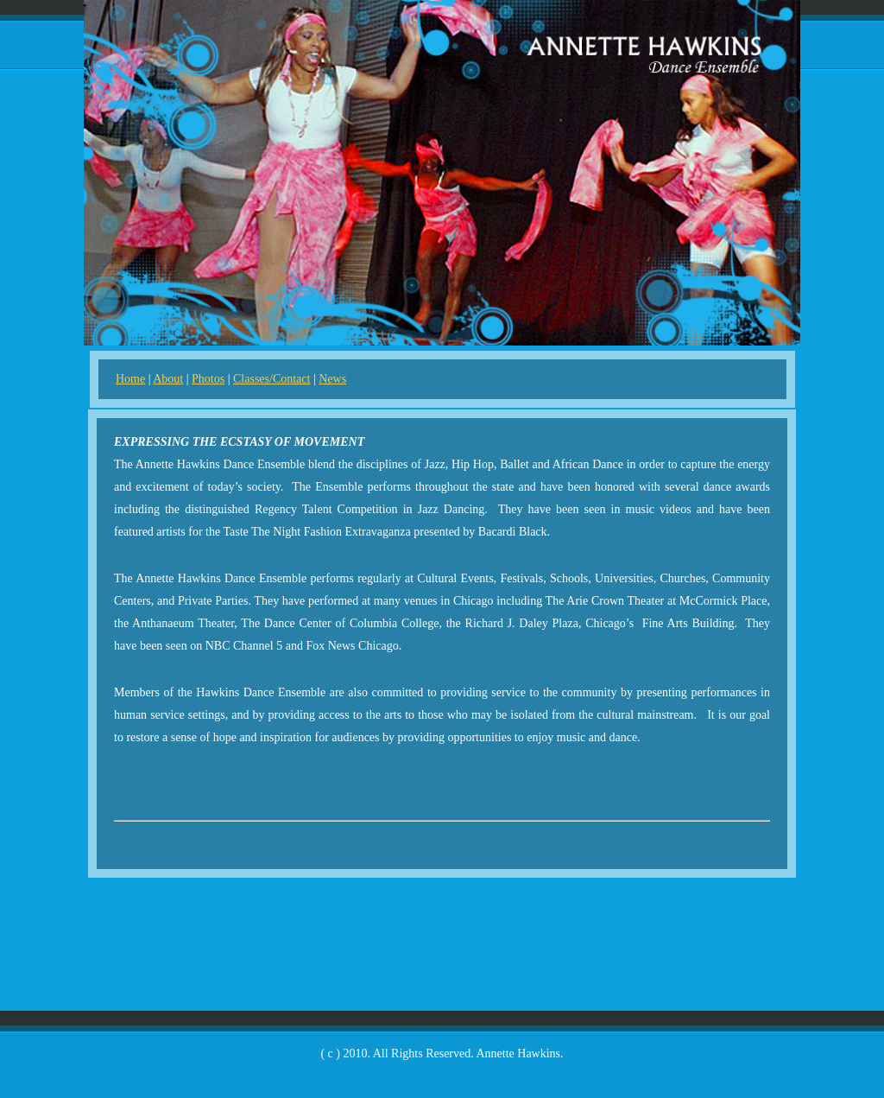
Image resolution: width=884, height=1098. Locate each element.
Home (130, 378)
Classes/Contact (271, 378)
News (332, 378)
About (168, 378)
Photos (208, 378)
